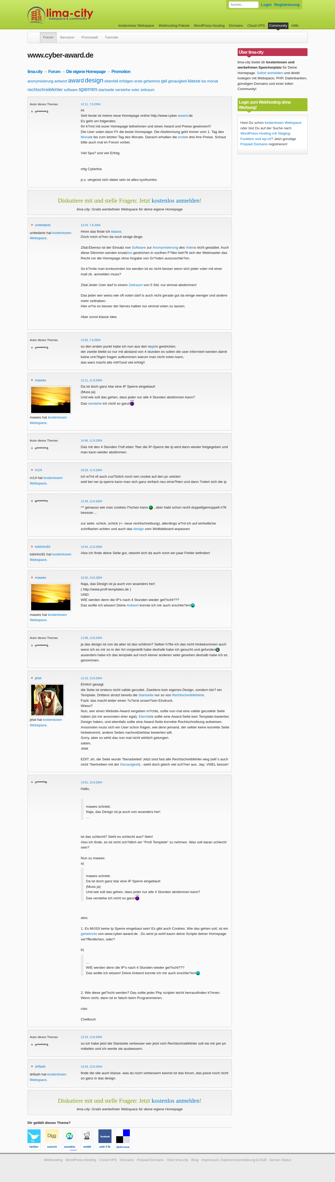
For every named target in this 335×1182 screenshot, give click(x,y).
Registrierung (287, 4)
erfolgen (126, 81)
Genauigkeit (129, 764)
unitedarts (43, 225)
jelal (38, 678)
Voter (190, 247)
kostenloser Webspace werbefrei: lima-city (79, 15)
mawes (40, 380)
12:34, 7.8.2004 (91, 225)
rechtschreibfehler (45, 89)
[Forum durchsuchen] (244, 4)
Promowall (89, 37)
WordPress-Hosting (209, 25)
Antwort (133, 605)
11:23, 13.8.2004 (91, 678)
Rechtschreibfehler (187, 695)
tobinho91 (43, 547)
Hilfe (295, 25)
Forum (48, 37)
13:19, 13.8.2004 (91, 1037)
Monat (86, 137)
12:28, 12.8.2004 (91, 501)
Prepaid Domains (254, 144)
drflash (40, 1066)
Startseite (145, 695)
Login (266, 4)
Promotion (121, 71)
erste (138, 81)
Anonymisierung (165, 247)
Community (278, 25)
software (71, 90)
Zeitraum (136, 285)
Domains (236, 25)
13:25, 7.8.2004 (91, 340)
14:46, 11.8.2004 (91, 440)
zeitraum (147, 90)
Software (139, 247)
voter (135, 90)
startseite (106, 89)
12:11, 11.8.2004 (91, 380)
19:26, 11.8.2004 (91, 470)
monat (212, 81)
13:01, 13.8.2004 (91, 782)
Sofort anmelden (270, 73)
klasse (194, 81)
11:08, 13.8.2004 (91, 637)
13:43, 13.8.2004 (91, 1066)
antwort (60, 81)
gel (164, 81)
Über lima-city (177, 1160)
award (76, 80)
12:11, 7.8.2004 (91, 104)
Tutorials (111, 37)
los (204, 81)
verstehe (122, 89)
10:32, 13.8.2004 (91, 577)
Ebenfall (145, 716)
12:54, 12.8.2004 (91, 546)
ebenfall (111, 81)
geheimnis (151, 81)
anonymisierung (40, 81)
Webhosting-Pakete (174, 25)
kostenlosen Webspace (283, 123)
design (94, 80)
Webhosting (53, 1160)
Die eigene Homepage (86, 71)
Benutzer (67, 37)
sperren (88, 89)
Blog (194, 1160)
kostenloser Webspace (136, 25)
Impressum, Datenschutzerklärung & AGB (233, 1160)
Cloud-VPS (256, 25)
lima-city (34, 71)
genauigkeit (177, 81)
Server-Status (280, 1160)
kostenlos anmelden (175, 200)
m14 (38, 470)
